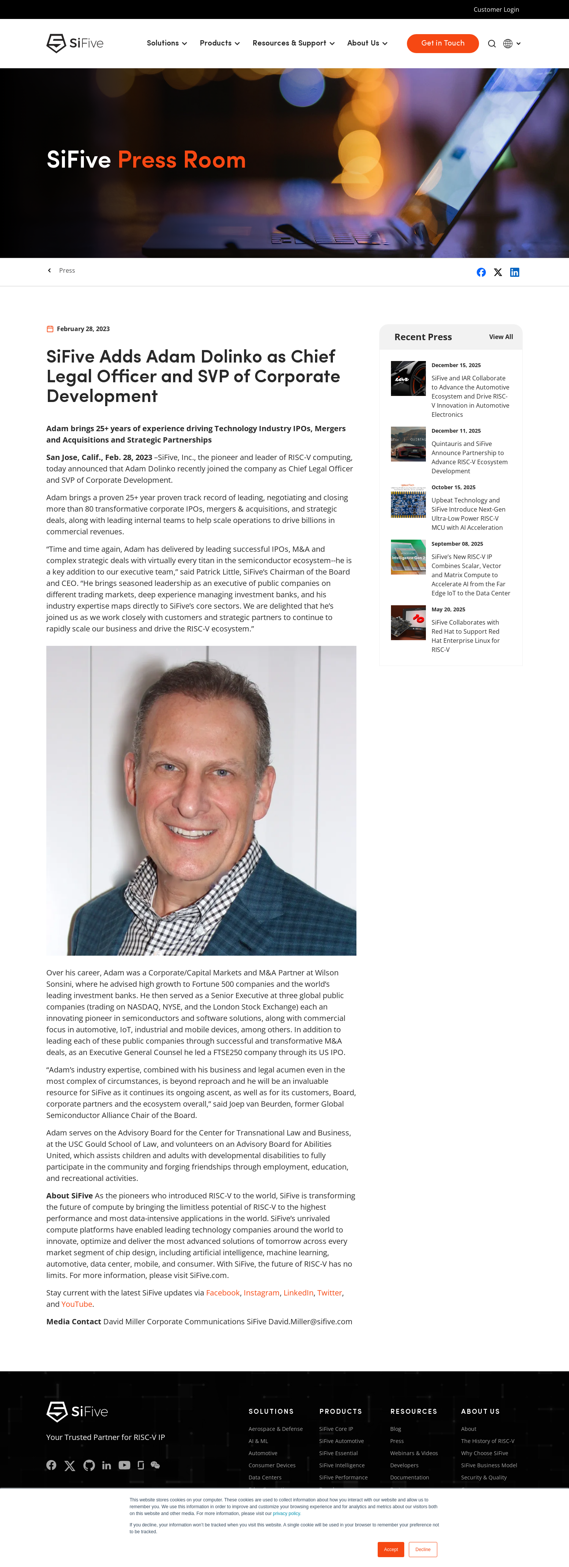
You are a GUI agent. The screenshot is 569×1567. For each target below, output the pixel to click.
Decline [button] (422, 1549)
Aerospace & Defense (276, 1428)
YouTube (76, 1304)
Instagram (262, 1293)
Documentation (409, 1477)
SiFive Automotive (341, 1441)
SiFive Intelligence (342, 1465)
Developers (404, 1465)
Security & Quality (484, 1477)
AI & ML (258, 1441)
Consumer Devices (272, 1465)
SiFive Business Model (489, 1465)
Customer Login (496, 9)
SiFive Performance (343, 1477)
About (468, 1428)
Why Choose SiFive (484, 1453)
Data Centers (265, 1477)
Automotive (263, 1453)
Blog (395, 1428)
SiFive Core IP (336, 1428)
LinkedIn (299, 1293)
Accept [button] (391, 1549)
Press (67, 270)
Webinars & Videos (414, 1453)
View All (501, 337)
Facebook (223, 1293)
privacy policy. (287, 1513)
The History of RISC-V (487, 1441)
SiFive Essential (338, 1453)
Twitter (329, 1293)
